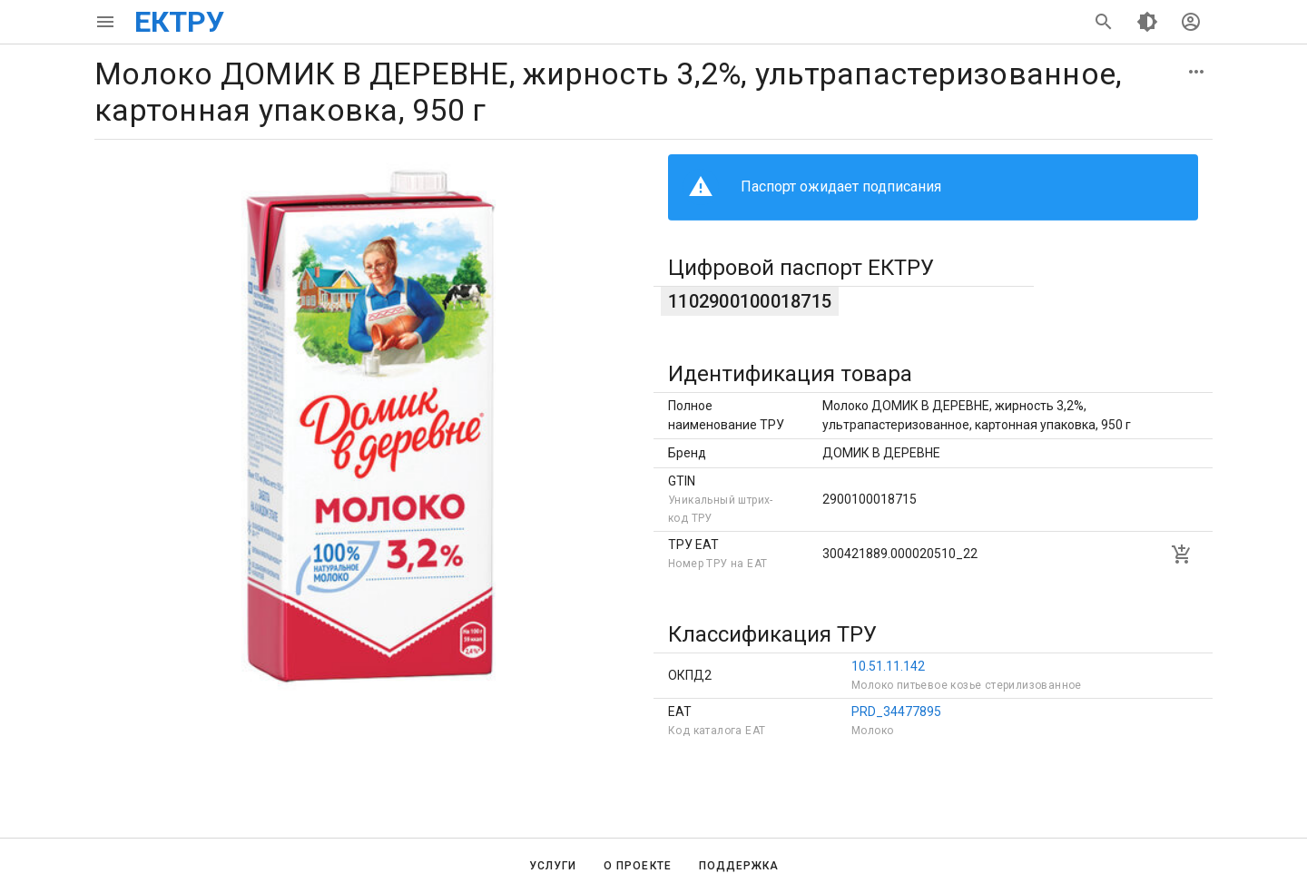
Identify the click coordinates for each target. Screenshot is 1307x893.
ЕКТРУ (179, 22)
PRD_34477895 (896, 711)
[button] (1196, 71)
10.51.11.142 (888, 666)
